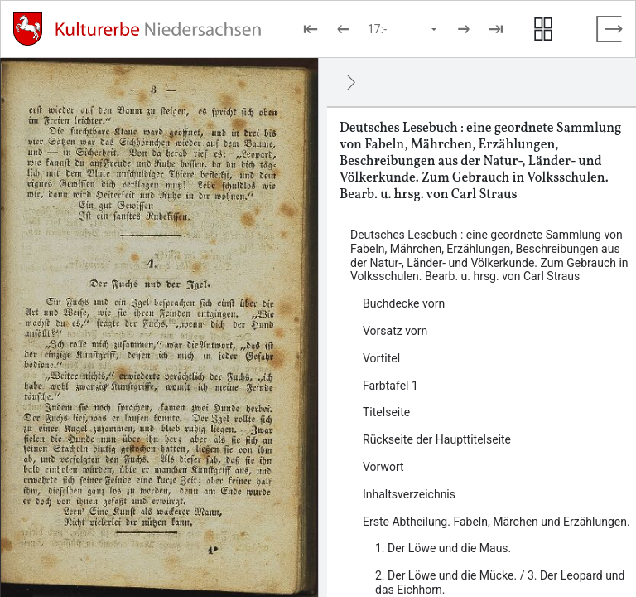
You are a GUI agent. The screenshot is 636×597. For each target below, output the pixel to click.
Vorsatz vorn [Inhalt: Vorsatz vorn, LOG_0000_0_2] (395, 330)
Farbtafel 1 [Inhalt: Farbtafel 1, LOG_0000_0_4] (390, 385)
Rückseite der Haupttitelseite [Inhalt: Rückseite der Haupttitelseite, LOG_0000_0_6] (437, 439)
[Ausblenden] (351, 82)
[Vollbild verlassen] (609, 29)
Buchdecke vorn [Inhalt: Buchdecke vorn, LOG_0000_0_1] (404, 303)
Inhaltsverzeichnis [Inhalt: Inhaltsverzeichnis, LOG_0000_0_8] (409, 494)
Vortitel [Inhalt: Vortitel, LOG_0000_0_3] (381, 358)
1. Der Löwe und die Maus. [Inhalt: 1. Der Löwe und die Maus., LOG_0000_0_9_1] (443, 548)
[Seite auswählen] (403, 29)
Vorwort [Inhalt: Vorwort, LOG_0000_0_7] (383, 466)
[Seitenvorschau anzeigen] (543, 29)
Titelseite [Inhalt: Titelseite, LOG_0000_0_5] (386, 412)
